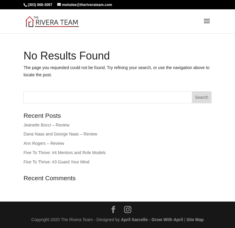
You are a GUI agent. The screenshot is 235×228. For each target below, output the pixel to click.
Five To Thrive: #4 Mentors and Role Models (64, 152)
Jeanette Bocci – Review (46, 125)
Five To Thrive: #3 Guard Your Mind (56, 162)
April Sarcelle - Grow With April (152, 219)
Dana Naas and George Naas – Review (60, 134)
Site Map (195, 219)
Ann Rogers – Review (43, 143)
